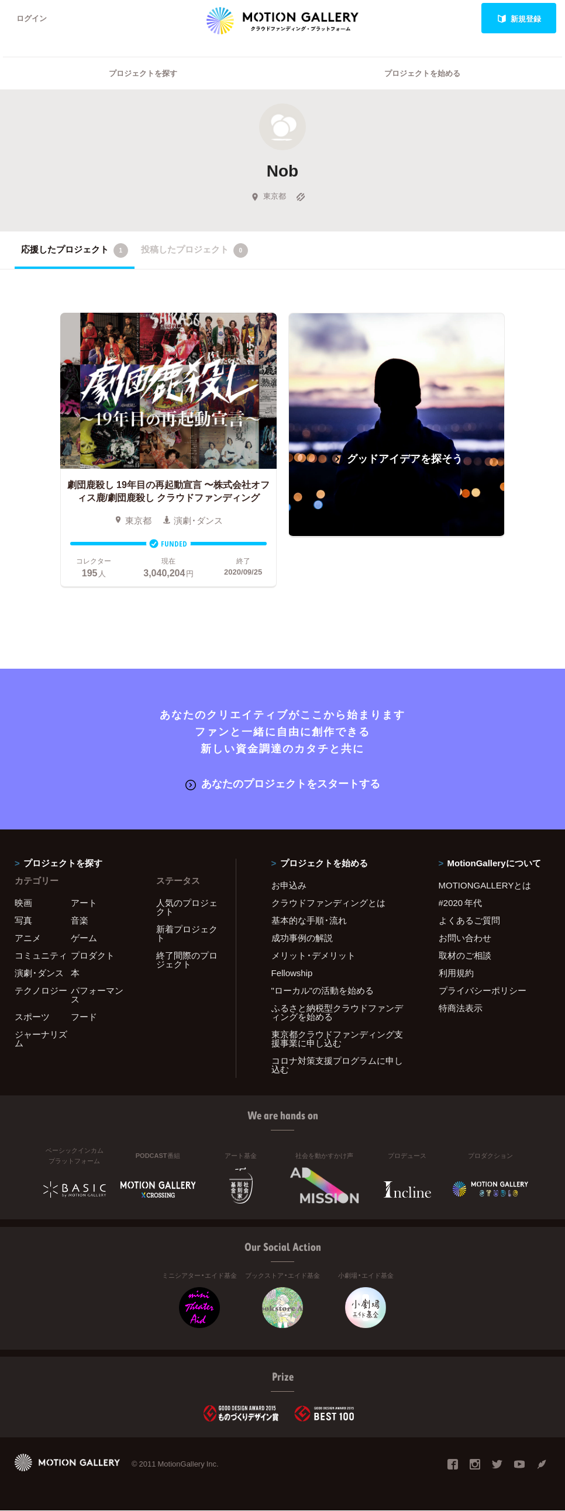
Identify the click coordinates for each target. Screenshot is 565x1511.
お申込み (288, 885)
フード (84, 1016)
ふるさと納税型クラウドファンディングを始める (337, 1012)
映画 (23, 902)
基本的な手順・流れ (309, 920)
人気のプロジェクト (187, 907)
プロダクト (93, 955)
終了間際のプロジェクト (187, 959)
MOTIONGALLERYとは (485, 885)
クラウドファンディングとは (328, 902)
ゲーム (84, 937)
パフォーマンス (97, 994)
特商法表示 (461, 1007)
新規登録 (519, 18)
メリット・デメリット (313, 955)
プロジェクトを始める (422, 73)
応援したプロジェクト (74, 250)
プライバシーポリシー (482, 990)
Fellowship (292, 972)
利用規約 (456, 972)
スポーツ (32, 1016)
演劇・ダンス (39, 972)
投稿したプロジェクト (194, 250)
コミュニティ (41, 955)
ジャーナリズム (41, 1038)
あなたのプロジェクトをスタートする (282, 783)
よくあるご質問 (469, 920)
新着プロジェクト (187, 933)
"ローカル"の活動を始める (322, 990)
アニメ (28, 937)
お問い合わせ (465, 937)
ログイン (31, 18)
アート (84, 902)
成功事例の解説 (302, 937)
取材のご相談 (465, 955)
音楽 (79, 920)
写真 (23, 920)
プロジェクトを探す (143, 73)
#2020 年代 (461, 902)
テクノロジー (41, 990)
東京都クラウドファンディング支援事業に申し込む (337, 1038)
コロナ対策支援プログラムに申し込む (337, 1065)
